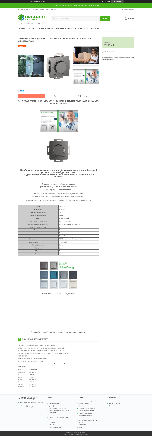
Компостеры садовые (55, 420)
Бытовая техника (84, 403)
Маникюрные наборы (85, 406)
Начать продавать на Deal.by (37, 1)
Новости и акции (46, 28)
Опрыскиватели (54, 415)
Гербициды (52, 424)
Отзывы (111, 406)
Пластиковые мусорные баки (57, 408)
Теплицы (52, 422)
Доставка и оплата (64, 28)
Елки (80, 418)
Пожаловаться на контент (82, 434)
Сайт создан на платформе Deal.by (76, 432)
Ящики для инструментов (86, 410)
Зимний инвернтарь (55, 427)
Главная (21, 28)
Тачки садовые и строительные (58, 417)
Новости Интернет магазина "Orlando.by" (32, 402)
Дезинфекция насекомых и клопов (59, 406)
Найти (105, 18)
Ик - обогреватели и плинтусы (88, 420)
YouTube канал (81, 28)
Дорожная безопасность (86, 415)
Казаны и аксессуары (85, 413)
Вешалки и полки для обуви (87, 408)
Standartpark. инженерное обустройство (90, 401)
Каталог (31, 28)
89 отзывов (107, 1)
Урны (80, 427)
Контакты (94, 28)
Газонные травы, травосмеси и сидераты (61, 401)
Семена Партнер (54, 403)
